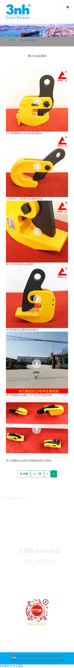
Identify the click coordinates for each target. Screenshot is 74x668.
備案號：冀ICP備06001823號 (27, 660)
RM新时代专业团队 (12, 666)
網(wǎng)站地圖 (54, 660)
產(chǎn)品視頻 (28, 40)
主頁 (13, 40)
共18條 (24, 473)
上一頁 (37, 473)
